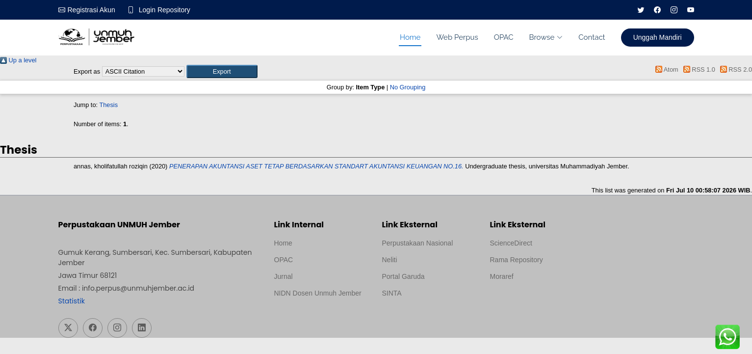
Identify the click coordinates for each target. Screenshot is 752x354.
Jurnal (283, 276)
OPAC (504, 37)
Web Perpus (457, 37)
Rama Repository (516, 259)
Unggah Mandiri (657, 37)
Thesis (108, 105)
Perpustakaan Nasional (417, 243)
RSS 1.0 (697, 69)
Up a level (18, 60)
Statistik (71, 301)
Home (410, 37)
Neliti (389, 259)
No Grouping (408, 87)
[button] (222, 71)
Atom (665, 69)
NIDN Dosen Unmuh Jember (318, 293)
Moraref (502, 276)
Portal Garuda (403, 276)
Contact (591, 37)
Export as (87, 71)
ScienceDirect (511, 243)
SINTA (392, 293)
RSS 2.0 (734, 69)
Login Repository (164, 10)
